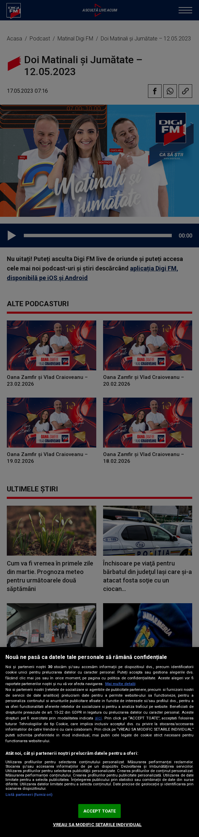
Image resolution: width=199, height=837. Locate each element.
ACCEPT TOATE (99, 811)
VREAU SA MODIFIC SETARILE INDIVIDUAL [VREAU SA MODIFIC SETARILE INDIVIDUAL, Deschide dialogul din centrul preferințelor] (97, 824)
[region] (99, 742)
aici (98, 718)
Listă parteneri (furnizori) (28, 794)
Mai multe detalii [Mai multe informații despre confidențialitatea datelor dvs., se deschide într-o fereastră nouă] (120, 684)
